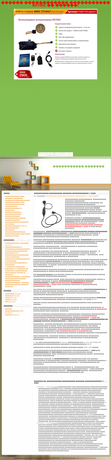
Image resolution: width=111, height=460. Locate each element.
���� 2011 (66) (11, 299)
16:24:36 (55, 423)
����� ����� (12, 236)
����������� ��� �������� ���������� (71, 241)
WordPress (8, 313)
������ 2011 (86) (12, 296)
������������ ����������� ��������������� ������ (84, 219)
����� (8, 309)
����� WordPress (12, 315)
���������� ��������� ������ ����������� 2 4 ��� (65, 193)
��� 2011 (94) (10, 301)
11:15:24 (55, 387)
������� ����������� (17, 200)
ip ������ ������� (15, 267)
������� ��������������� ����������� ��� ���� (17, 232)
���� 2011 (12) (11, 297)
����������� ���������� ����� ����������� (15, 218)
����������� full (46, 274)
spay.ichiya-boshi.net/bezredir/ (87, 458)
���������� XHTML (14, 311)
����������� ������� (78, 166)
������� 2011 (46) (13, 294)
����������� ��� (14, 202)
